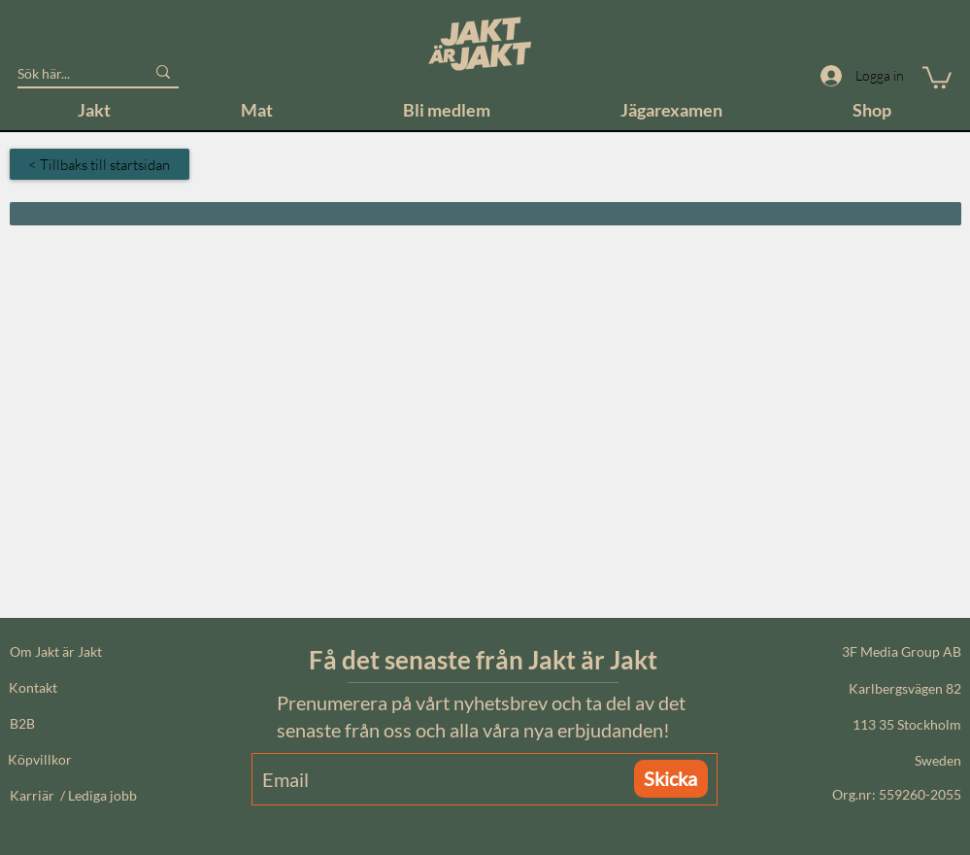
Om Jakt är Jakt (56, 651)
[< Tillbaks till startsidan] (99, 164)
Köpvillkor (40, 759)
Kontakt (33, 687)
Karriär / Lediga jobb (73, 795)
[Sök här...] (66, 73)
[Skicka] (671, 779)
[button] (937, 76)
